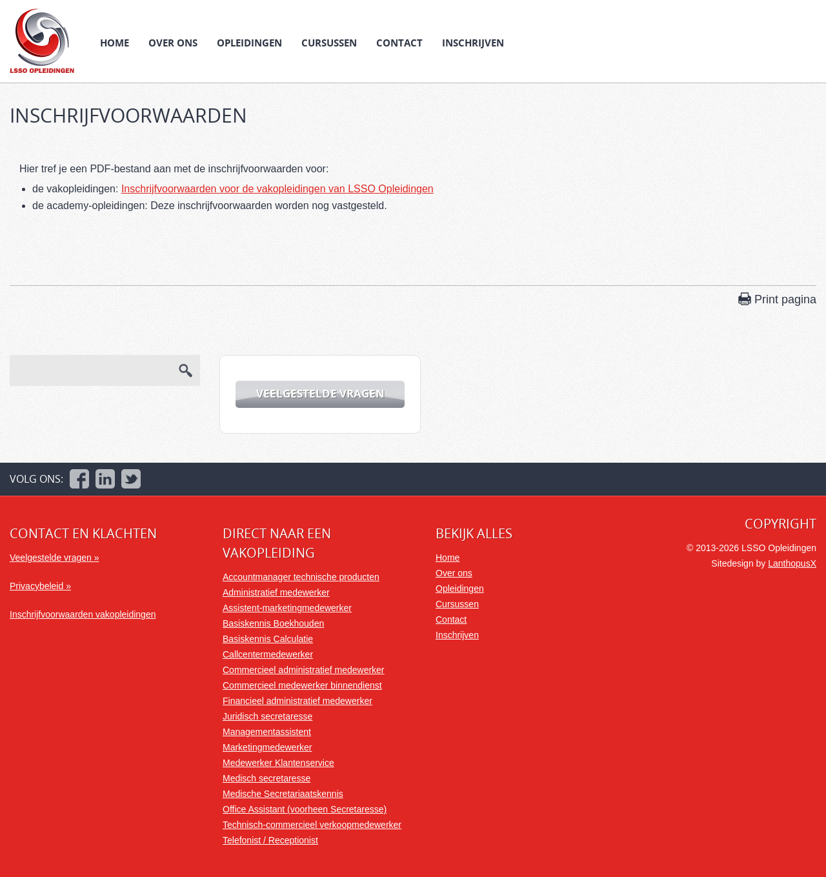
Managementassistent (267, 732)
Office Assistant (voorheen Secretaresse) (305, 809)
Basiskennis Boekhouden (273, 623)
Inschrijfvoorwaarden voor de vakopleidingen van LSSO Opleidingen (277, 188)
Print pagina (785, 299)
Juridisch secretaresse (267, 716)
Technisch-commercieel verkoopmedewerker (312, 825)
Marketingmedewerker (267, 747)
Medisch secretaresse (266, 778)
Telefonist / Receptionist (270, 840)
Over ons (172, 42)
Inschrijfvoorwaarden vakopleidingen (83, 614)
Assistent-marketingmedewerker (287, 608)
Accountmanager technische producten (301, 577)
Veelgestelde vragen (320, 393)
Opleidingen (249, 42)
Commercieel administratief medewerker (304, 670)
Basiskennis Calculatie (268, 639)
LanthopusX (792, 563)
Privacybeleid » (40, 586)
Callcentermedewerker (268, 654)
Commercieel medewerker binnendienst (302, 685)
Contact (399, 42)
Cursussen (329, 42)
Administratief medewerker (276, 592)
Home (114, 42)
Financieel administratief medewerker (297, 701)
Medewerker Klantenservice (278, 763)
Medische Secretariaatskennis (283, 794)
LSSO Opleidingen (42, 40)
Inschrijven (473, 42)
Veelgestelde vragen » (54, 557)
